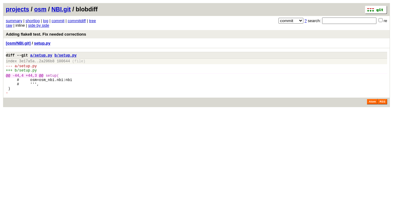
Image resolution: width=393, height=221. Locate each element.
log (45, 20)
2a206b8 (46, 62)
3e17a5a (26, 62)
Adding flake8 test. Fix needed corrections (46, 34)
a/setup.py (41, 56)
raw (9, 25)
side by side (38, 25)
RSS (382, 109)
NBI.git (61, 9)
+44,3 (31, 80)
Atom (372, 109)
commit (58, 20)
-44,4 (18, 80)
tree (92, 20)
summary (14, 20)
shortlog (32, 20)
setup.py (42, 43)
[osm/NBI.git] (18, 43)
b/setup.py (65, 56)
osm (40, 9)
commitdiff (77, 20)
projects (17, 9)
